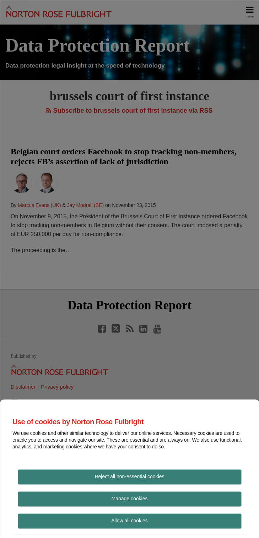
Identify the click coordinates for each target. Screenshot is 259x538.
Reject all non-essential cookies (129, 476)
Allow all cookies (129, 520)
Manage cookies (130, 498)
